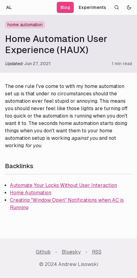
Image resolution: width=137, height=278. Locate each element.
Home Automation (30, 193)
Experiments (92, 7)
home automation (25, 24)
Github (43, 252)
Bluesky (71, 252)
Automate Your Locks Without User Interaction (63, 185)
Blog (65, 7)
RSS (97, 252)
